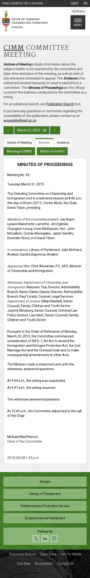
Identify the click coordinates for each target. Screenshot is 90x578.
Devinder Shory (18, 238)
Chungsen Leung (19, 229)
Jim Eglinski (59, 224)
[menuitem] (74, 3)
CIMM (14, 48)
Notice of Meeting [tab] (19, 142)
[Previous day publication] (9, 130)
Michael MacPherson (22, 437)
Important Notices (22, 554)
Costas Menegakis (37, 233)
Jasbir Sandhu (63, 233)
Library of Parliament (45, 494)
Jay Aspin (67, 219)
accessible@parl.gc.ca (20, 120)
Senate (45, 482)
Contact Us (66, 563)
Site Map (23, 563)
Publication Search (60, 104)
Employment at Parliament (45, 518)
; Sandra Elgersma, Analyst (38, 254)
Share (78, 11)
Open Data (48, 554)
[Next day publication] (55, 130)
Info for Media (71, 554)
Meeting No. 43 (18, 175)
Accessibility (44, 563)
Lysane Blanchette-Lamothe (28, 224)
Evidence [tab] (63, 142)
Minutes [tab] (44, 142)
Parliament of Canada (22, 3)
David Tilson (46, 238)
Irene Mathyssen (46, 229)
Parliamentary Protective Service (45, 506)
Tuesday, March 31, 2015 (25, 184)
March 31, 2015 (31, 130)
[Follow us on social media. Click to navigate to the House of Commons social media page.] (45, 536)
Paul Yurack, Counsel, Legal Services (46, 296)
